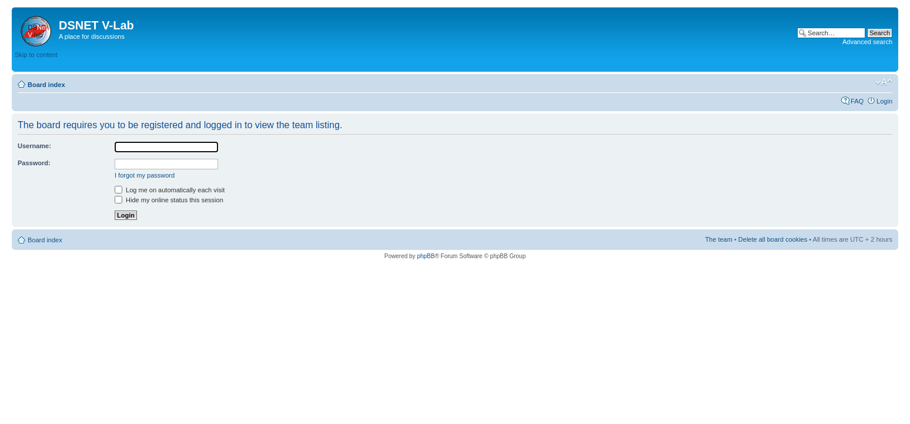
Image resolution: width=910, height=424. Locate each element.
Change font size (883, 82)
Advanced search (867, 41)
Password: (34, 162)
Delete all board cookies (772, 239)
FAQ (857, 101)
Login (884, 101)
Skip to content (36, 54)
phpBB (425, 256)
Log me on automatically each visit (170, 189)
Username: (34, 145)
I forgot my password (145, 175)
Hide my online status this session (169, 199)
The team (718, 239)
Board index (46, 84)
